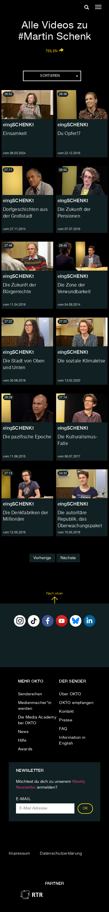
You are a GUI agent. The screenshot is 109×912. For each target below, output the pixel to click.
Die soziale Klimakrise (82, 361)
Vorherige (42, 558)
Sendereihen (30, 694)
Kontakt (66, 711)
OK (85, 808)
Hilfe (22, 740)
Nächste (68, 558)
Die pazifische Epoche (27, 437)
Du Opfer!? (69, 134)
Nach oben (54, 597)
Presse (65, 720)
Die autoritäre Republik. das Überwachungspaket (80, 520)
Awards (25, 749)
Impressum (19, 853)
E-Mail (23, 799)
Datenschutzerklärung (61, 853)
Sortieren (59, 76)
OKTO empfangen (76, 703)
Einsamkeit (15, 134)
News (23, 732)
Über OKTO (70, 694)
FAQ (63, 729)
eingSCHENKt (18, 124)
